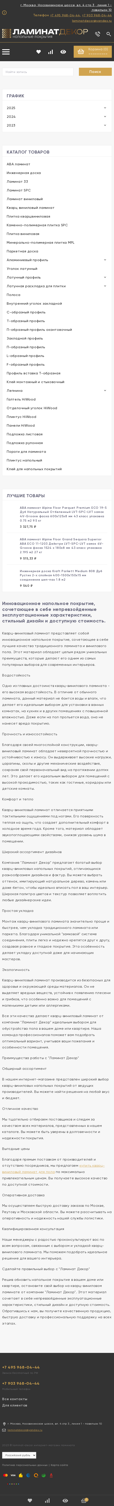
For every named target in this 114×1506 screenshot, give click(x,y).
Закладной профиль (25, 338)
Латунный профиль (24, 278)
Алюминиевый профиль (27, 260)
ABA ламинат (18, 164)
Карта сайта (59, 1465)
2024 (11, 117)
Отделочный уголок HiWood (32, 408)
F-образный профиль (26, 365)
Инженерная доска (24, 173)
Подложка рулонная (25, 443)
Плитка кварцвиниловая (28, 217)
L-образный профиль (25, 356)
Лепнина (14, 391)
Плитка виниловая (23, 234)
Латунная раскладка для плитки (36, 286)
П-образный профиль (26, 347)
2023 (11, 125)
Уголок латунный (22, 269)
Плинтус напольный (24, 460)
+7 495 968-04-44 (65, 15)
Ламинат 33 (17, 182)
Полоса (13, 295)
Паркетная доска (22, 251)
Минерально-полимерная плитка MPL (41, 243)
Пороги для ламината (26, 452)
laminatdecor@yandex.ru (92, 20)
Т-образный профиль (26, 321)
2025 (11, 108)
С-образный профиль (26, 312)
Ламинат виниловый (25, 199)
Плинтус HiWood (21, 417)
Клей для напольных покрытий (34, 469)
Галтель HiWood (21, 399)
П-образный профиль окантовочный (39, 330)
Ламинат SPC (19, 190)
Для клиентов (14, 1405)
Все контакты (14, 1399)
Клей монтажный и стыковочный (36, 382)
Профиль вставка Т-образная (34, 373)
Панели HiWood (21, 426)
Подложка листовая (25, 434)
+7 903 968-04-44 (97, 15)
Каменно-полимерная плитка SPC (37, 225)
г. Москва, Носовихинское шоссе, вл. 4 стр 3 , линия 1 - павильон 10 (66, 7)
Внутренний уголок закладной (34, 304)
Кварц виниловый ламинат (30, 208)
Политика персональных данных (25, 1465)
